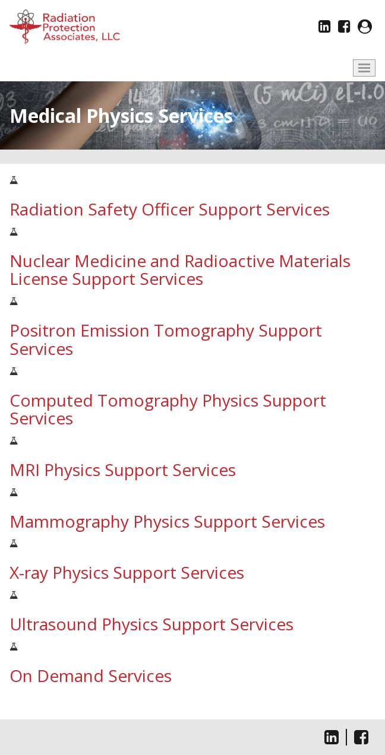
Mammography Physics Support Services (167, 521)
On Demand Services (91, 675)
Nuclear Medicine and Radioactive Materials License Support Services (180, 269)
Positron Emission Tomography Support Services (166, 339)
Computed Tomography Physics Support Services (168, 409)
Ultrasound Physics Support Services (152, 624)
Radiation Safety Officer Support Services (170, 209)
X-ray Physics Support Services (127, 572)
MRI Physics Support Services (123, 469)
